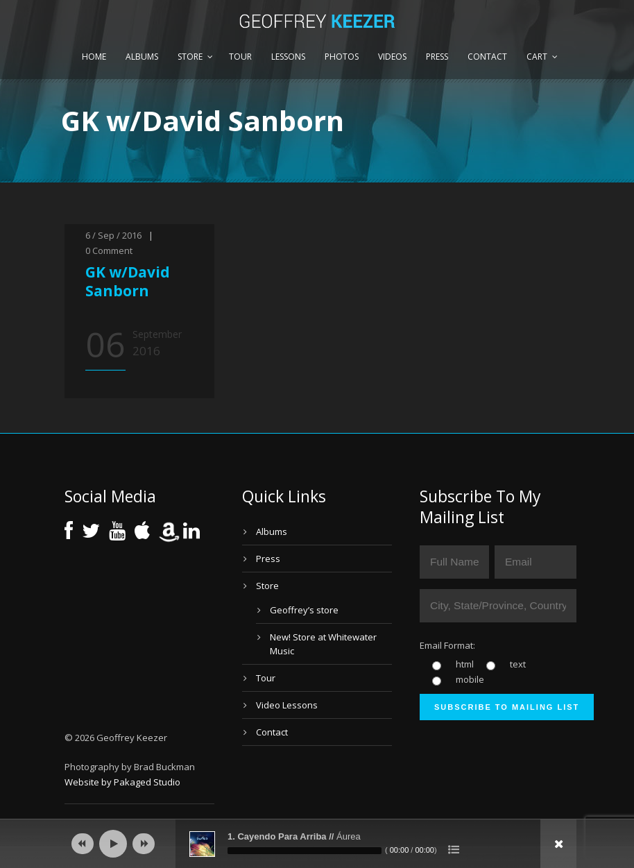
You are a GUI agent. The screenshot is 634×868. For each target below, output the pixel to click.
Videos (392, 56)
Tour (240, 56)
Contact (487, 56)
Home (94, 56)
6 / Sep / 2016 (113, 235)
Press (437, 56)
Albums (142, 56)
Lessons (288, 56)
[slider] (305, 850)
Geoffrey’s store (304, 610)
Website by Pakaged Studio (122, 782)
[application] (317, 843)
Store (190, 56)
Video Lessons (287, 705)
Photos (342, 56)
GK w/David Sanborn (127, 281)
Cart (536, 56)
